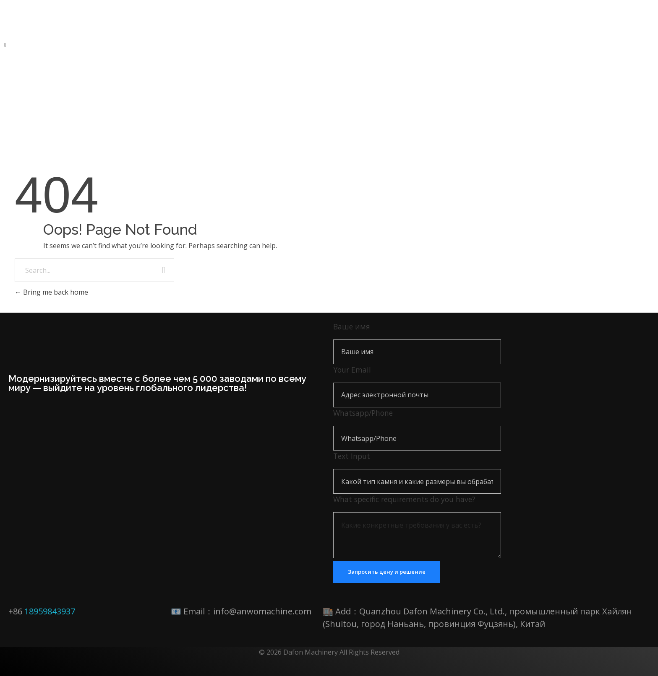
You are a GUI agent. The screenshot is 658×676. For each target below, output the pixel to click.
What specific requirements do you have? (404, 499)
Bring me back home (51, 292)
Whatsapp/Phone (363, 413)
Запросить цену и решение (387, 571)
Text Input (351, 456)
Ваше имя (351, 326)
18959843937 (49, 611)
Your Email (352, 370)
